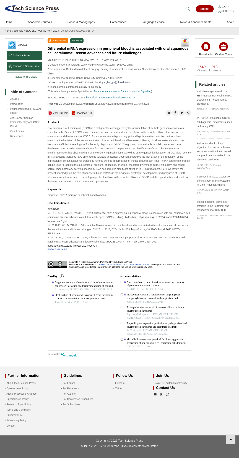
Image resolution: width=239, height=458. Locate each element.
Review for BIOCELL (25, 76)
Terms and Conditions (19, 409)
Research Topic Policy (19, 404)
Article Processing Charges (22, 393)
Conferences (118, 22)
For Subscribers (71, 404)
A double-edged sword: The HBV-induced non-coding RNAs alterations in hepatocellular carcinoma (214, 97)
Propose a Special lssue (24, 66)
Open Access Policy (18, 388)
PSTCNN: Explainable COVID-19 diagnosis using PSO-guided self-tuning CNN (214, 122)
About (230, 22)
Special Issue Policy (18, 399)
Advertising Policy (16, 420)
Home (8, 22)
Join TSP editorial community (171, 383)
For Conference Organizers (78, 399)
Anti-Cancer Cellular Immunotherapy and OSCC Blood (25, 122)
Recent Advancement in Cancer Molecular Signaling (122, 91)
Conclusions (17, 131)
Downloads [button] (205, 49)
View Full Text (58, 113)
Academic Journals (40, 22)
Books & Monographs (81, 22)
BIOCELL (30, 30)
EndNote (58, 249)
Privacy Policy (14, 415)
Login (223, 6)
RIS (65, 249)
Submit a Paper (19, 55)
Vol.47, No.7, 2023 (48, 30)
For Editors (69, 383)
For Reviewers (71, 388)
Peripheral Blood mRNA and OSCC (25, 110)
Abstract (14, 99)
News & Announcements (195, 22)
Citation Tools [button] (223, 49)
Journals (18, 30)
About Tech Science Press (21, 383)
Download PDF (82, 113)
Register (226, 11)
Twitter (118, 388)
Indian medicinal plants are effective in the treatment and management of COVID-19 (213, 205)
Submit (204, 8)
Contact (11, 425)
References (16, 136)
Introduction (16, 104)
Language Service (153, 22)
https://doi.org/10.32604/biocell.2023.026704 (110, 97)
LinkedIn (119, 383)
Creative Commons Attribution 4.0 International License (123, 264)
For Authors (69, 393)
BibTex (51, 249)
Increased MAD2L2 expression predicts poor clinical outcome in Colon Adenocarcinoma (214, 180)
